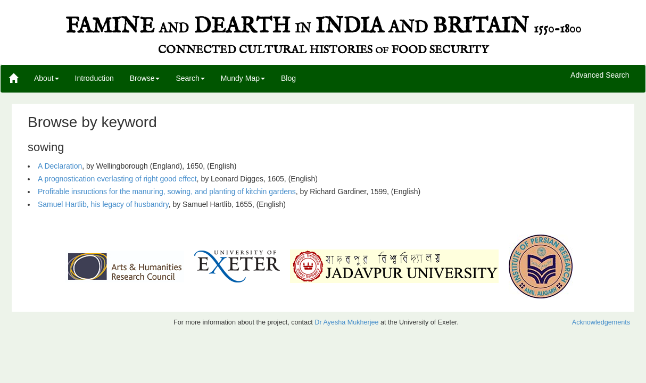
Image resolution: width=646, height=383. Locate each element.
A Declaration (60, 166)
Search (190, 78)
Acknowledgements (601, 322)
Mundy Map (243, 78)
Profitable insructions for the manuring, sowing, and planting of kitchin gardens (167, 191)
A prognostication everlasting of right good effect (117, 178)
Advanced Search (600, 75)
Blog (288, 78)
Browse (145, 78)
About (46, 78)
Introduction (94, 78)
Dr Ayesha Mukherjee (346, 322)
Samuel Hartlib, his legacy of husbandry (103, 204)
